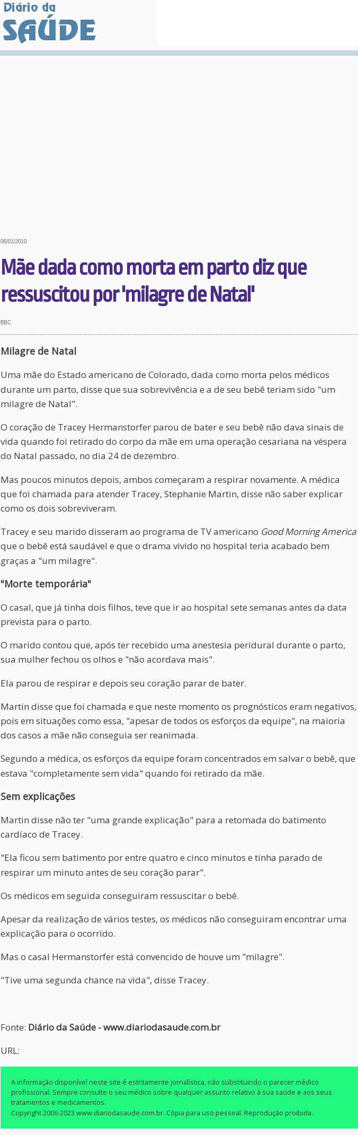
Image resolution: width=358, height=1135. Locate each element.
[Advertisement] (179, 139)
